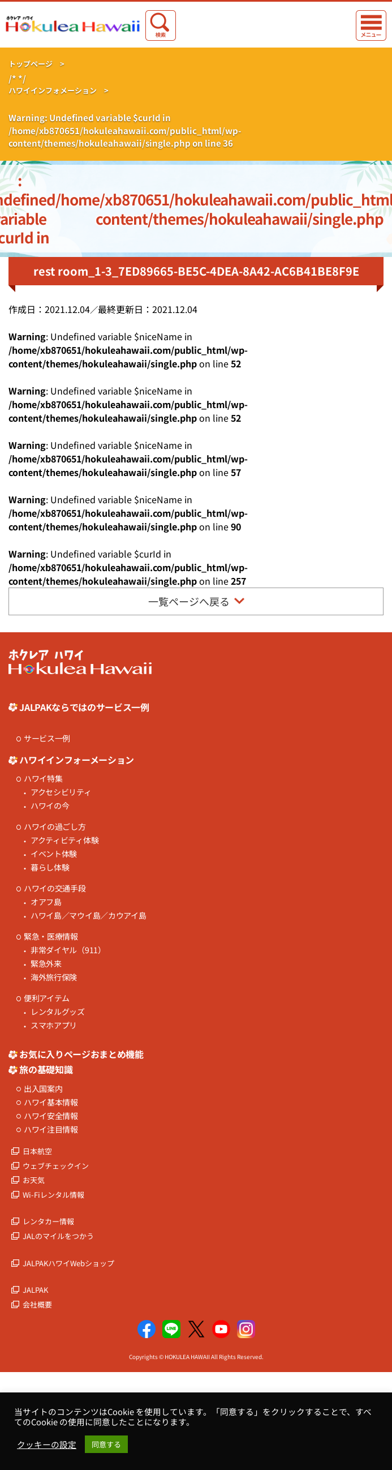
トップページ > (36, 63)
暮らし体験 (50, 867)
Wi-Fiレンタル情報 (53, 1194)
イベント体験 (54, 853)
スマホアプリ (54, 1025)
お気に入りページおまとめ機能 (81, 1054)
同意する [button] (106, 1444)
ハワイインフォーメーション (76, 759)
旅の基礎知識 (45, 1069)
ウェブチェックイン (56, 1165)
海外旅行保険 (54, 977)
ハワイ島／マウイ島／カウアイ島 (89, 915)
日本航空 (37, 1151)
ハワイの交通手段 (55, 888)
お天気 (34, 1180)
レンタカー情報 (48, 1221)
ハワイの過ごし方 (55, 826)
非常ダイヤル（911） (68, 950)
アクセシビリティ (61, 792)
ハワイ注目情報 (51, 1129)
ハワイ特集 (43, 778)
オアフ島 (46, 902)
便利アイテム (47, 998)
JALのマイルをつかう (58, 1236)
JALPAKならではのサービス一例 (84, 707)
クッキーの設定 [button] (46, 1444)
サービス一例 (47, 738)
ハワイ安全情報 (51, 1116)
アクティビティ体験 (64, 840)
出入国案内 (43, 1088)
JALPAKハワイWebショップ (68, 1263)
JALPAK (35, 1289)
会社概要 (37, 1304)
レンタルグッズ (58, 1011)
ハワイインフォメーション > (58, 90)
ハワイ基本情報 (51, 1102)
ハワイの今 (50, 805)
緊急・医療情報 (51, 936)
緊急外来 (46, 963)
